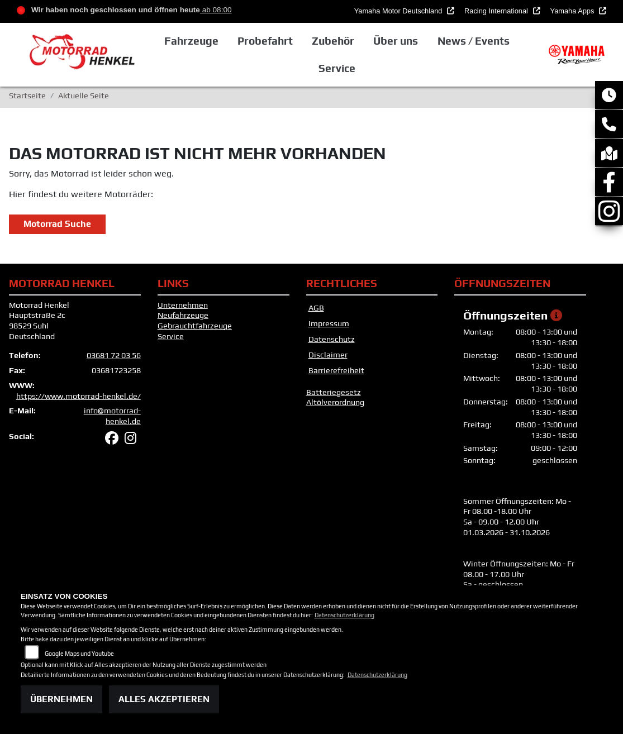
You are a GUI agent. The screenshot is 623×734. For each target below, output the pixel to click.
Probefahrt (265, 41)
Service (171, 336)
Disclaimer (328, 354)
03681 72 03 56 (114, 355)
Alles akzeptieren (164, 699)
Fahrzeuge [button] (191, 41)
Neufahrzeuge (183, 315)
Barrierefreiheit (336, 370)
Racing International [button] (497, 11)
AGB (316, 307)
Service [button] (336, 68)
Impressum (328, 323)
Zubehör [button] (333, 41)
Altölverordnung (335, 402)
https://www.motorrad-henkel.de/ (78, 396)
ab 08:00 (216, 10)
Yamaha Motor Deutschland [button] (399, 11)
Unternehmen (183, 305)
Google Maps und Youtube (79, 653)
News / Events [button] (473, 41)
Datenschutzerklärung (344, 615)
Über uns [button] (395, 41)
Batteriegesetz (333, 392)
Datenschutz (331, 339)
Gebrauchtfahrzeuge (195, 325)
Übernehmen (61, 699)
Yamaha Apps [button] (573, 11)
